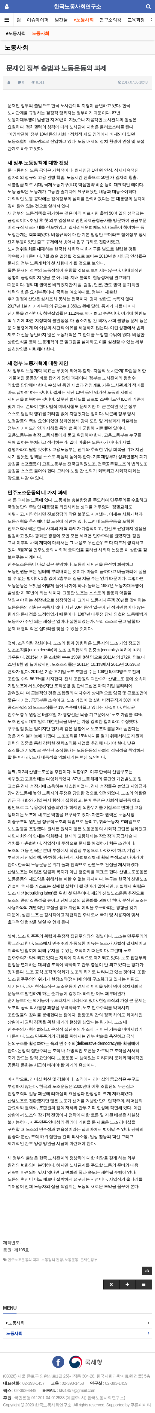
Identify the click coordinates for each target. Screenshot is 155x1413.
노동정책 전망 (52, 1260)
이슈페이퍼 (38, 19)
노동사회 (40, 33)
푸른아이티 (141, 1404)
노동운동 (71, 1260)
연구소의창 (110, 19)
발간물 (61, 19)
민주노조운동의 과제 (23, 1260)
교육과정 (136, 19)
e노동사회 (84, 19)
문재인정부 (89, 1260)
